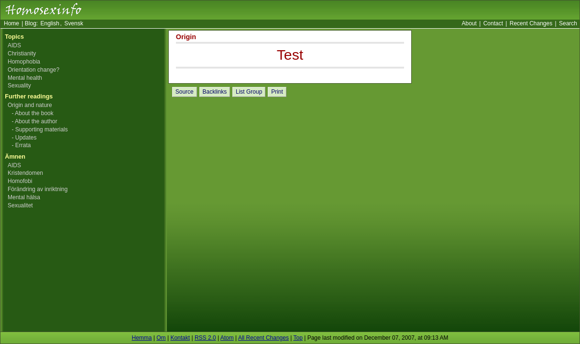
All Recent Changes (263, 337)
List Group (249, 91)
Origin (186, 37)
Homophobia (24, 61)
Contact (493, 23)
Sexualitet (20, 205)
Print (277, 91)
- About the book (32, 113)
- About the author (34, 121)
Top (298, 337)
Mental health (25, 78)
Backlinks (215, 91)
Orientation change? (33, 69)
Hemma (141, 337)
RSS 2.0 (205, 337)
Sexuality (19, 85)
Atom (227, 337)
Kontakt (180, 337)
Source (184, 91)
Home (11, 23)
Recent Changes (531, 23)
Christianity (22, 53)
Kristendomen (25, 173)
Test (290, 55)
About (468, 23)
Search (568, 23)
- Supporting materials (39, 129)
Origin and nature (30, 105)
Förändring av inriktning (37, 189)
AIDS (14, 45)
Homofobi (20, 181)
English (50, 23)
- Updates (23, 137)
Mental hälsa (24, 197)
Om (160, 337)
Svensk (74, 23)
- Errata (21, 145)
